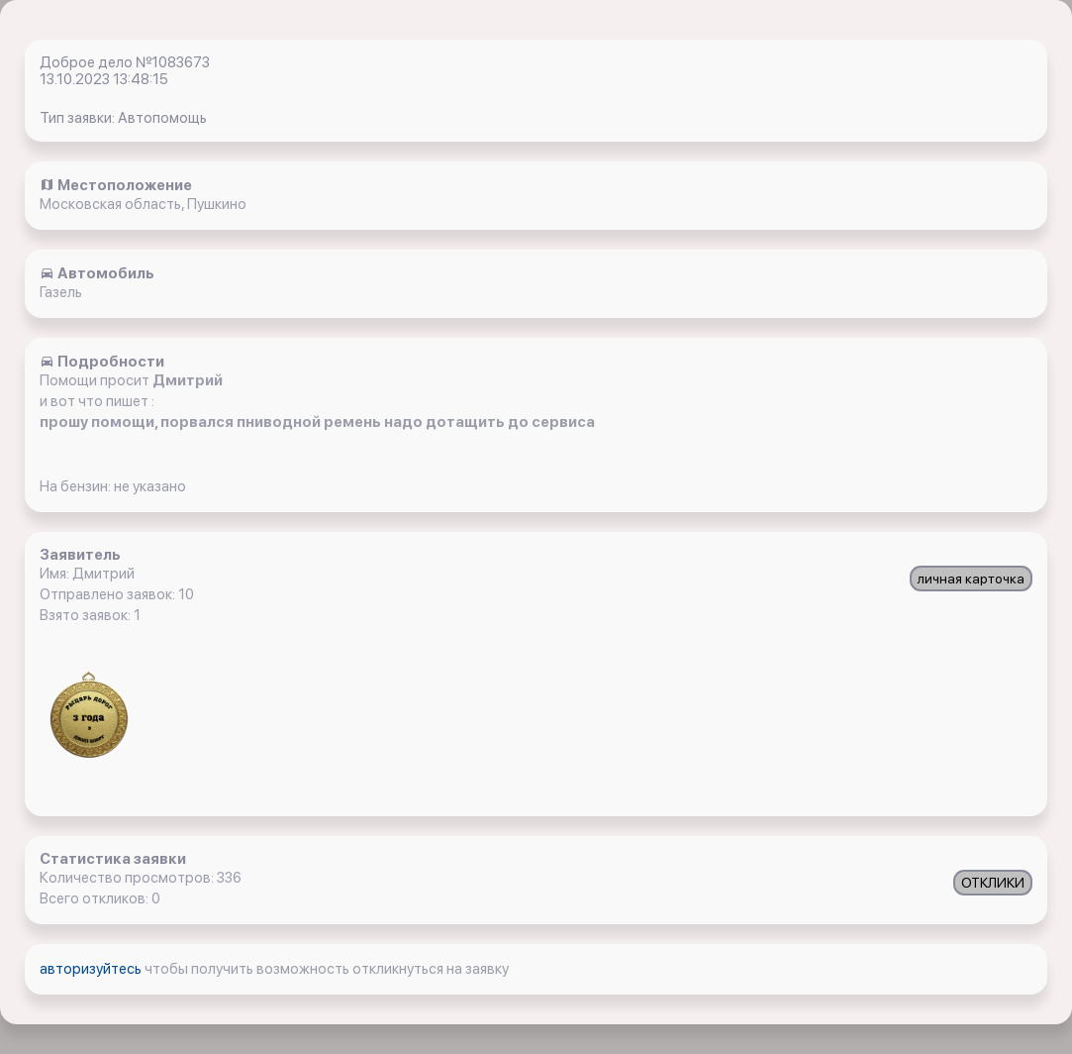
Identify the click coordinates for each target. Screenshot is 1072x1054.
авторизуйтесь (92, 969)
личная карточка (971, 578)
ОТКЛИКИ (992, 883)
